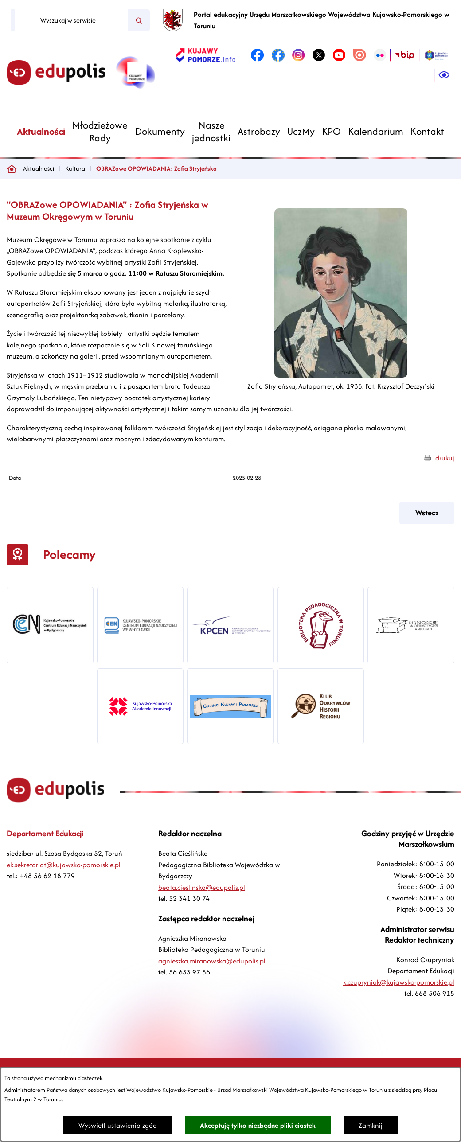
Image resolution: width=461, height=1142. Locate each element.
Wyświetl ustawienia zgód (117, 1125)
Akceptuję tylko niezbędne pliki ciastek (258, 1125)
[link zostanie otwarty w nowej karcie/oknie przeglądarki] (205, 55)
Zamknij (371, 1125)
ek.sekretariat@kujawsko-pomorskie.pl (64, 865)
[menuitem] (41, 131)
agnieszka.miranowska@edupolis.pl (212, 961)
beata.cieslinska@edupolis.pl (201, 887)
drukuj (444, 458)
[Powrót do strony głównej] (11, 169)
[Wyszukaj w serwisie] (71, 20)
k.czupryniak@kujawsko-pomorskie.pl (398, 982)
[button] (340, 375)
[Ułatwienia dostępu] (444, 75)
